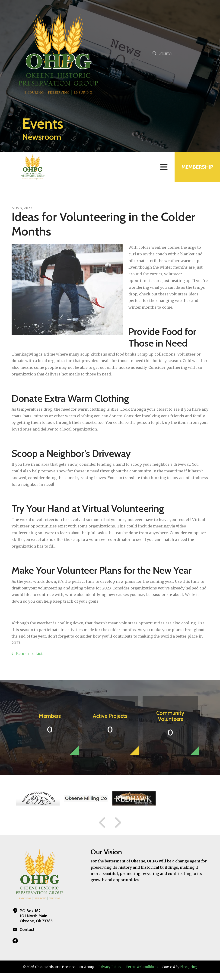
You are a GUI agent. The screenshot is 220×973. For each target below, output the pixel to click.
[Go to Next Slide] (117, 823)
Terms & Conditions (142, 967)
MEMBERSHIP (197, 167)
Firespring (189, 967)
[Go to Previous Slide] (102, 823)
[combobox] (179, 53)
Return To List (29, 653)
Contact (27, 929)
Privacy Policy (109, 967)
